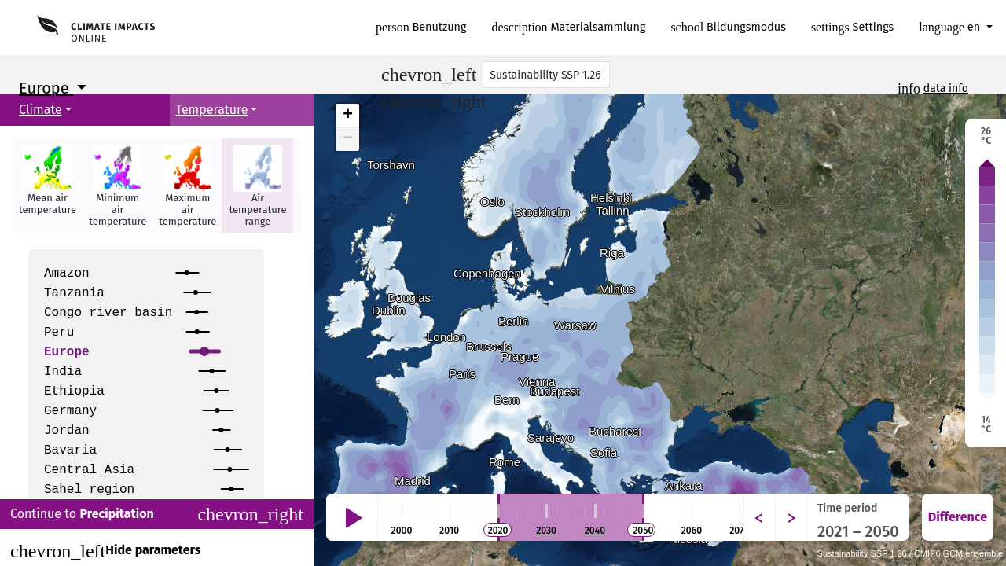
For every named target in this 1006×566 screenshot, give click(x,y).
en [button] (951, 27)
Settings (852, 27)
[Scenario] (546, 74)
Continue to (156, 514)
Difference (957, 516)
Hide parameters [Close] (105, 551)
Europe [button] (46, 88)
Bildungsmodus (728, 27)
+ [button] (348, 115)
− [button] (348, 139)
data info (945, 88)
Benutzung (421, 27)
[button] (48, 185)
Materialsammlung (569, 27)
